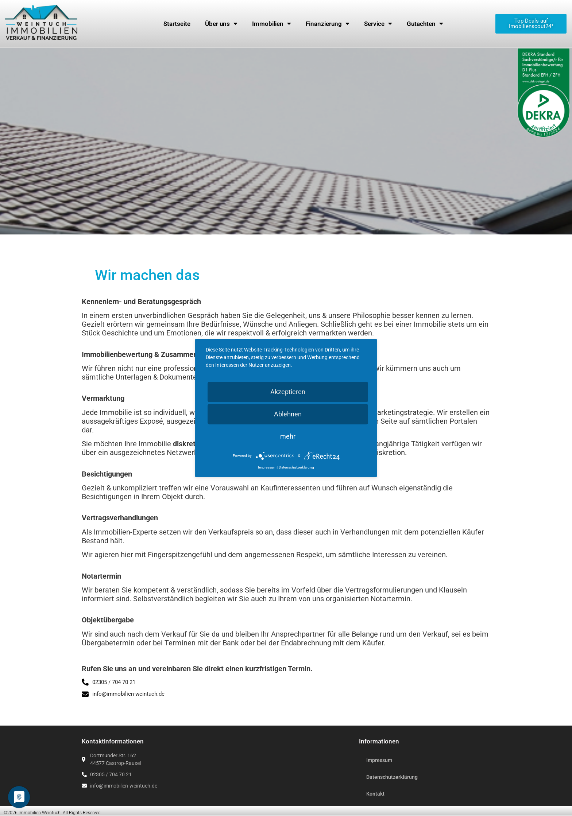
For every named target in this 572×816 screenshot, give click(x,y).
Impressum (379, 760)
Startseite (176, 23)
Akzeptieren (287, 392)
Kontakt (375, 794)
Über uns (221, 23)
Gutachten (425, 23)
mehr (287, 436)
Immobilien (271, 23)
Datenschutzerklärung (392, 777)
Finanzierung (327, 23)
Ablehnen (288, 414)
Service (378, 23)
